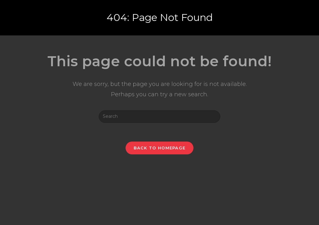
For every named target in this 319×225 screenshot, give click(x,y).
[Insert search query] (159, 116)
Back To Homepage (160, 147)
